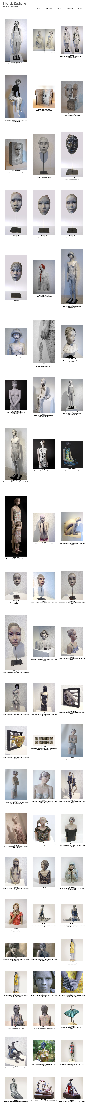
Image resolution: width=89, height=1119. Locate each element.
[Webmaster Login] (71, 1108)
